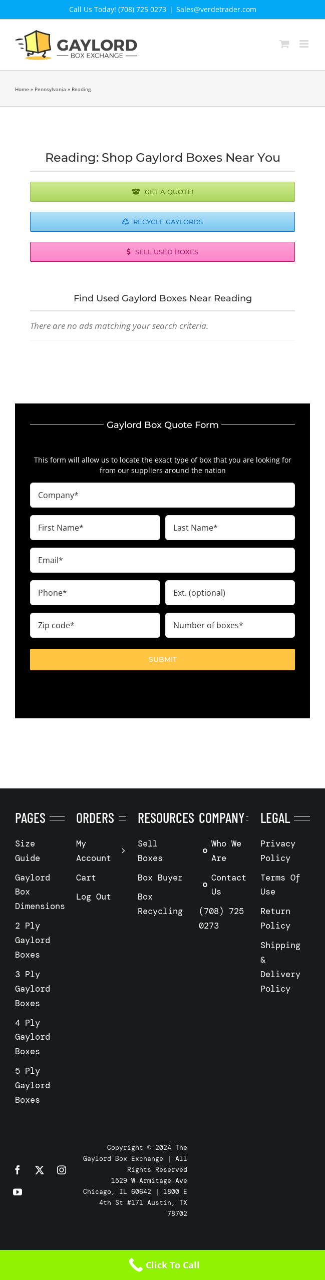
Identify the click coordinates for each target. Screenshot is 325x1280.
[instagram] (61, 1169)
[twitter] (39, 1169)
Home (22, 89)
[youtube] (17, 1191)
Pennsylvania (50, 89)
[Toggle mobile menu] (304, 44)
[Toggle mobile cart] (284, 44)
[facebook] (17, 1169)
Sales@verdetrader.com (216, 9)
